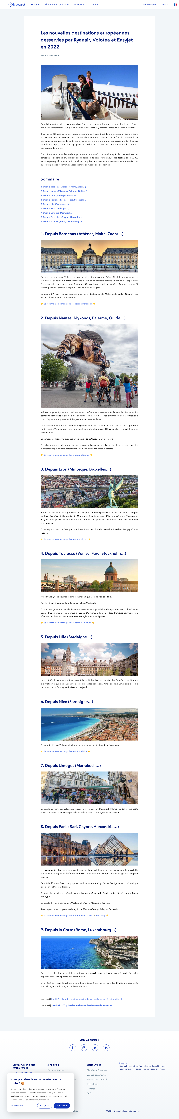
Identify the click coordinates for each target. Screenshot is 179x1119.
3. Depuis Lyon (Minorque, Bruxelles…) (60, 195)
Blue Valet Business (57, 4)
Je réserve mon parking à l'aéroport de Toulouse (67, 622)
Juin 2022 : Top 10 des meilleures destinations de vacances (81, 1005)
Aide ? (167, 4)
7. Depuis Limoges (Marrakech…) (57, 213)
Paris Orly (100, 915)
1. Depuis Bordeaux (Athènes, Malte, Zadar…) (63, 187)
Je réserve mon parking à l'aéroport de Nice (65, 751)
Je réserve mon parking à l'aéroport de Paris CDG (68, 915)
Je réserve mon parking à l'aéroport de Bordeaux (68, 304)
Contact (91, 1088)
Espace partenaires (96, 1075)
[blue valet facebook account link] (73, 1048)
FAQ (89, 1093)
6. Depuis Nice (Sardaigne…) (55, 208)
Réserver (35, 4)
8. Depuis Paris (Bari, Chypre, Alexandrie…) (62, 217)
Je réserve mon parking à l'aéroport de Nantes (66, 455)
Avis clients (92, 1084)
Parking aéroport (56, 1070)
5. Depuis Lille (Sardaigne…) (55, 204)
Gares (97, 4)
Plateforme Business (97, 1070)
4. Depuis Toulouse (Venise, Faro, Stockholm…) (64, 200)
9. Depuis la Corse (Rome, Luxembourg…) (61, 221)
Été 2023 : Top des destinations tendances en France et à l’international (86, 999)
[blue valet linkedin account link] (106, 1048)
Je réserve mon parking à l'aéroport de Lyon (65, 539)
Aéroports (80, 4)
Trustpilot (123, 1063)
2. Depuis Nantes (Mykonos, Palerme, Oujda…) (64, 191)
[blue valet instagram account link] (84, 1048)
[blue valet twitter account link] (95, 1048)
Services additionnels (97, 1079)
